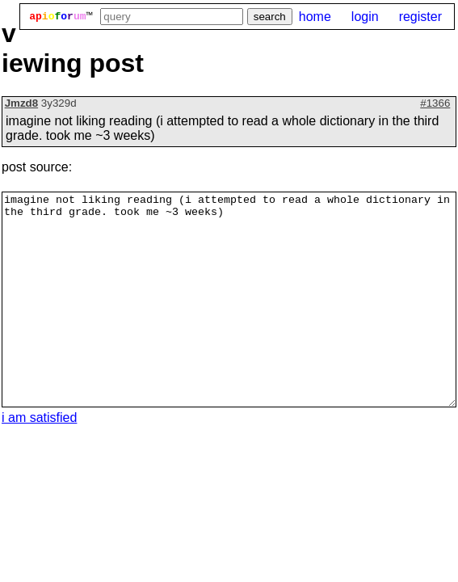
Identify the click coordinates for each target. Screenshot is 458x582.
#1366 (435, 103)
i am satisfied (39, 417)
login (365, 16)
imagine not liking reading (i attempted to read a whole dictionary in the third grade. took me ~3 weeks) (229, 299)
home (315, 16)
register (420, 16)
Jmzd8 (21, 103)
